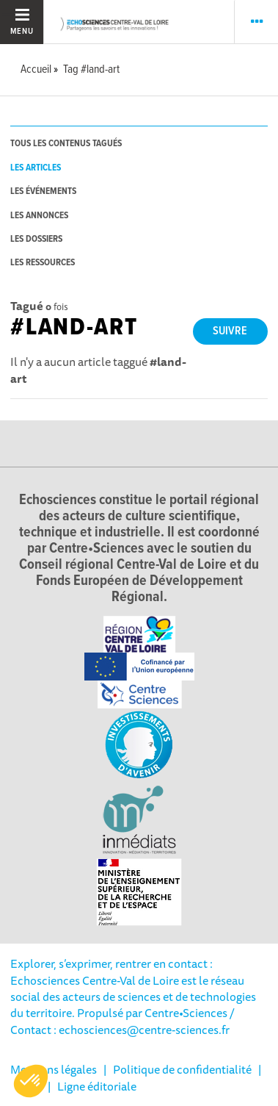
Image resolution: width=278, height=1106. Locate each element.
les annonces (39, 215)
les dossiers (36, 239)
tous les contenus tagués (66, 143)
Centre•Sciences (186, 1012)
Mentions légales (53, 1069)
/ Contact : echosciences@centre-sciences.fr (122, 1020)
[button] (30, 1081)
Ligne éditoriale (96, 1086)
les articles (35, 168)
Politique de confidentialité (182, 1069)
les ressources (42, 262)
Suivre (230, 331)
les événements (43, 191)
